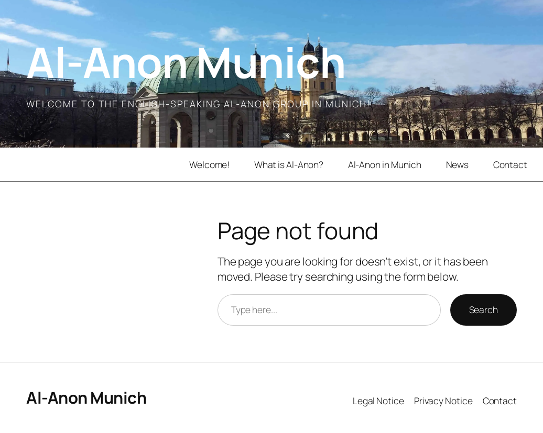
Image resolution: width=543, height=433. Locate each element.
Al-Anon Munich (185, 62)
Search (483, 309)
